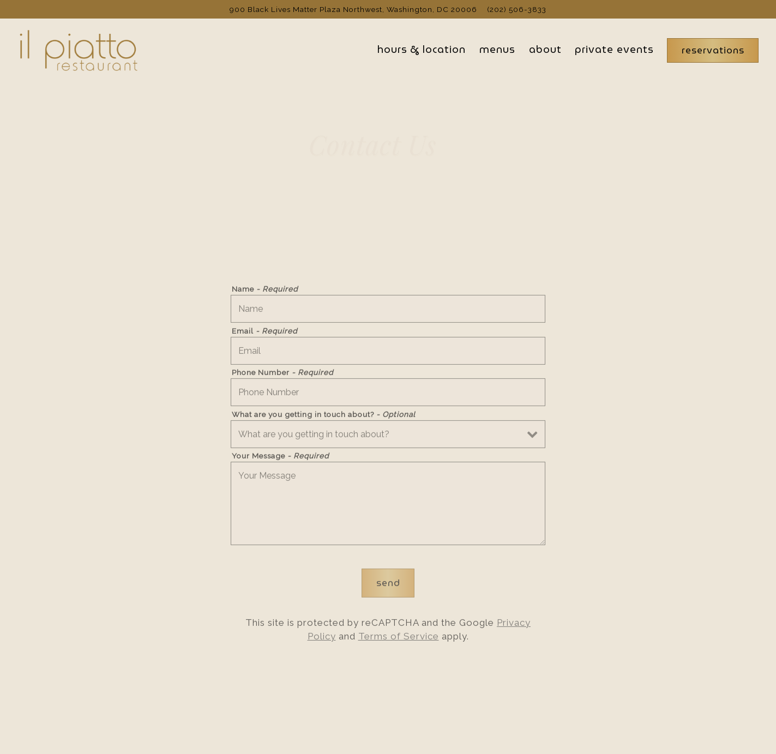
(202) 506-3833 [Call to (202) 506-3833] (516, 9)
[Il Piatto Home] (77, 49)
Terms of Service (398, 638)
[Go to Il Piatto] (353, 9)
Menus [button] (497, 49)
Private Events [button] (614, 49)
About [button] (545, 49)
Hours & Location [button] (421, 49)
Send (388, 584)
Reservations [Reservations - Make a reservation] (713, 50)
